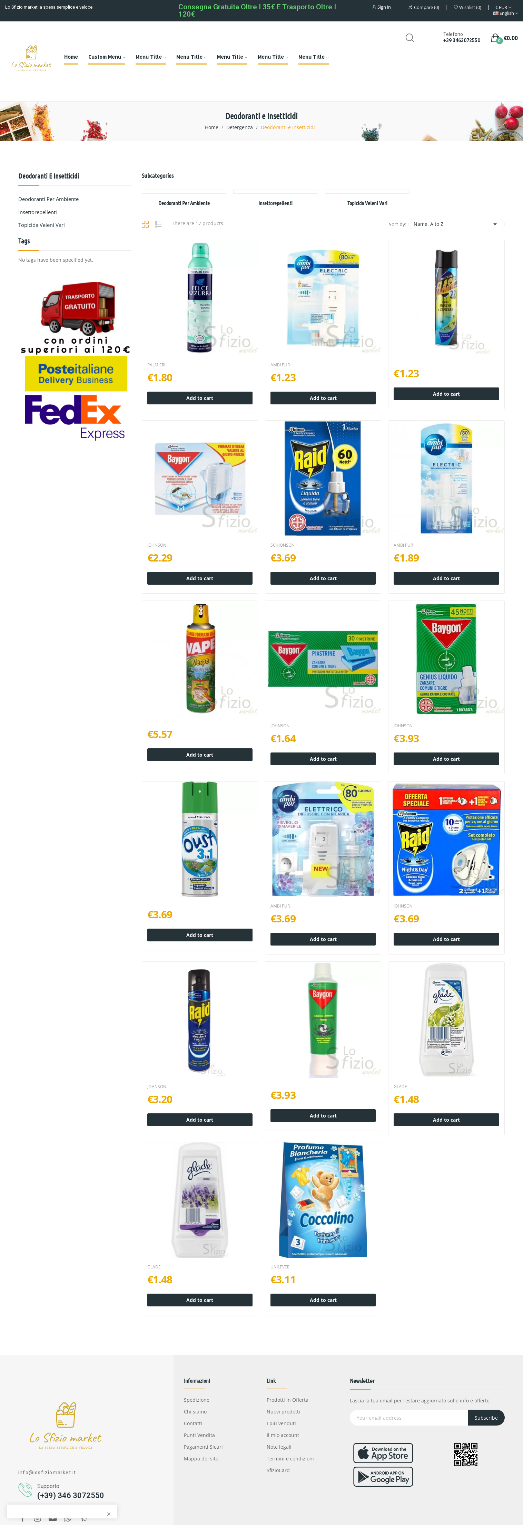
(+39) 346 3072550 (70, 1495)
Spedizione (196, 1400)
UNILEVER (279, 1267)
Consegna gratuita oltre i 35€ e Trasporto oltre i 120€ (257, 10)
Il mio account (283, 1435)
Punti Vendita (199, 1435)
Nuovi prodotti (283, 1411)
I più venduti (281, 1423)
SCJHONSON (282, 545)
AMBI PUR (280, 365)
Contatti (193, 1423)
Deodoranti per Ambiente (48, 198)
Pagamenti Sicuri (203, 1447)
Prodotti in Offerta (287, 1400)
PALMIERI (156, 365)
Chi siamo (195, 1411)
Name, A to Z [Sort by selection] (456, 224)
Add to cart (199, 398)
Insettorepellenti (37, 212)
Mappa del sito (201, 1458)
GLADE (400, 1087)
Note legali (279, 1447)
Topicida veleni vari (41, 224)
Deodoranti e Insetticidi (48, 176)
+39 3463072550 (461, 40)
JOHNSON (156, 545)
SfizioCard (278, 1470)
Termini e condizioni (290, 1458)
